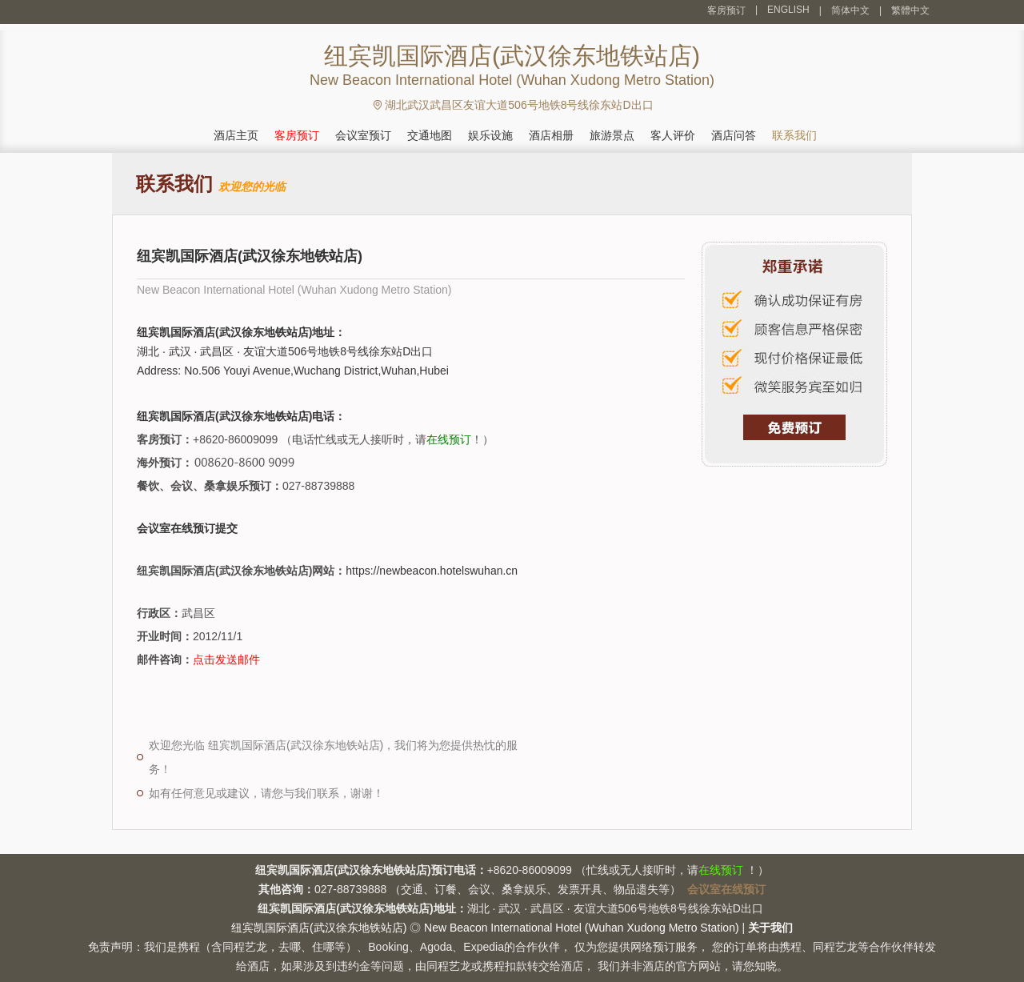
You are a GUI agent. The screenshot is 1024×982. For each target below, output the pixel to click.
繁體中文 (910, 10)
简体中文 (850, 10)
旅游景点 (612, 135)
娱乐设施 (490, 135)
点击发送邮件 (226, 659)
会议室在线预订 (726, 889)
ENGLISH (788, 9)
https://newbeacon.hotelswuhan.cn (432, 570)
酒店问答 (733, 135)
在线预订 (448, 439)
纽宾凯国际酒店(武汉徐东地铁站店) (318, 927)
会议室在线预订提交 (187, 528)
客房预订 (726, 10)
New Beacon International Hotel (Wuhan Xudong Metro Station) (581, 927)
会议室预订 (363, 135)
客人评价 (672, 135)
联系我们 (794, 135)
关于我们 (770, 927)
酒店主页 (236, 135)
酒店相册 (551, 135)
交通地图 (429, 135)
